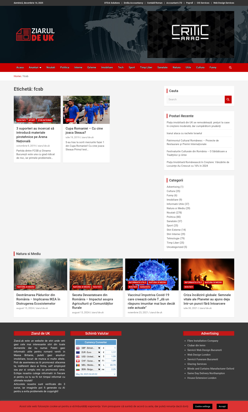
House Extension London (201, 377)
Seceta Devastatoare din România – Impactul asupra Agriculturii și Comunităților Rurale (92, 301)
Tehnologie (173, 238)
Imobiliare (107, 67)
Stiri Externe (174, 229)
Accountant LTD (174, 3)
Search (228, 99)
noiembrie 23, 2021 (138, 312)
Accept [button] (222, 406)
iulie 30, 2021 (191, 308)
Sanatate (162, 67)
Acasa (20, 67)
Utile (188, 67)
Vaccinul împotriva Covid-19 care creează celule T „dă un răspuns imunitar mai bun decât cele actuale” (151, 301)
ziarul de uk (44, 145)
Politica (64, 67)
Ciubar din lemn (196, 345)
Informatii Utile (175, 204)
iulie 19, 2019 (73, 137)
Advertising (173, 186)
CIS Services (203, 3)
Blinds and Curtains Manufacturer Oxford (210, 368)
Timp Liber (146, 67)
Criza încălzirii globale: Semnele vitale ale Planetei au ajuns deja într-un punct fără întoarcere (207, 299)
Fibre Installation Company (202, 340)
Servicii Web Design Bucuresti (204, 350)
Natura (176, 67)
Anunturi (33, 67)
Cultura (200, 67)
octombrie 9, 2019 (26, 145)
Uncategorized (175, 247)
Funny (213, 67)
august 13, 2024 (25, 308)
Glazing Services (197, 364)
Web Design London (198, 354)
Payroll (189, 3)
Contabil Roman (154, 3)
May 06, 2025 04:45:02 (86, 374)
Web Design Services (223, 3)
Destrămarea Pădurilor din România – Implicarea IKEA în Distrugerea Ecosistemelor (38, 299)
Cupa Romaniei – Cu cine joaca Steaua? (84, 130)
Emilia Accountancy (133, 3)
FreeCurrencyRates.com (108, 378)
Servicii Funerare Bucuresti (202, 359)
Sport (132, 67)
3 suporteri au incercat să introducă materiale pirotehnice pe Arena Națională (35, 134)
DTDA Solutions (112, 3)
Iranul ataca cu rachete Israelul (184, 133)
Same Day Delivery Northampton (206, 373)
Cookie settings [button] (202, 406)
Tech (120, 67)
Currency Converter (96, 342)
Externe (91, 67)
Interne (78, 67)
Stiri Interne (44, 120)
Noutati (50, 67)
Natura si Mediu (176, 208)
